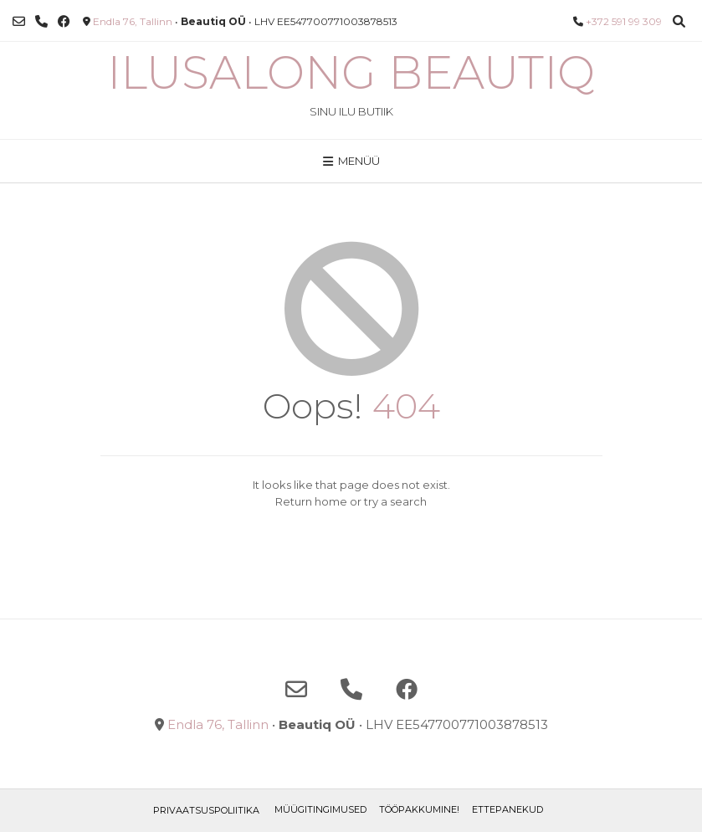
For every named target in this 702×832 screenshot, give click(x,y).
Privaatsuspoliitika (206, 810)
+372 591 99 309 (624, 21)
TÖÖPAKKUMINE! (419, 809)
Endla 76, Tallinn (132, 21)
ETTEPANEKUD (507, 809)
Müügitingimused (320, 809)
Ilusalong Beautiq (351, 72)
